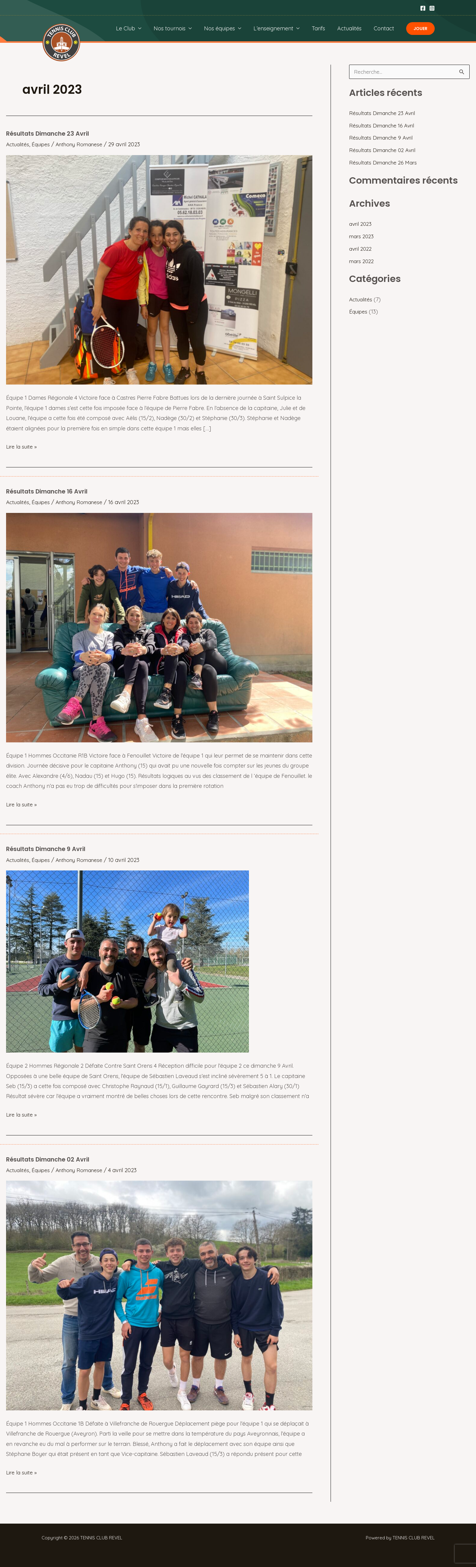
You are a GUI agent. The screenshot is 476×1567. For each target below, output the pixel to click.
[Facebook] (423, 8)
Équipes (42, 144)
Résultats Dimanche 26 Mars (385, 162)
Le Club (133, 28)
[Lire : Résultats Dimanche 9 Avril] (127, 960)
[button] (420, 28)
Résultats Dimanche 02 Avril (49, 1159)
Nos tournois (176, 28)
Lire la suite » (22, 447)
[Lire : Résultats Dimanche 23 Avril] (159, 269)
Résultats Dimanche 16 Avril (48, 491)
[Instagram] (432, 8)
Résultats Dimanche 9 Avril (47, 849)
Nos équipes (224, 28)
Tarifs (321, 28)
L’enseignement (278, 28)
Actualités (351, 28)
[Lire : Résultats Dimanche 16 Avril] (159, 626)
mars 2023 (362, 236)
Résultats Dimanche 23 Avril (49, 133)
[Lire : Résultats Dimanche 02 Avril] (159, 1294)
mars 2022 (362, 261)
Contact (384, 28)
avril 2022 (361, 248)
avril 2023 (361, 224)
